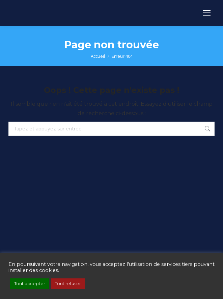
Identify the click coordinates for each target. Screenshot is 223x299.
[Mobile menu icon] (207, 13)
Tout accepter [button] (29, 283)
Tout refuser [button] (68, 283)
